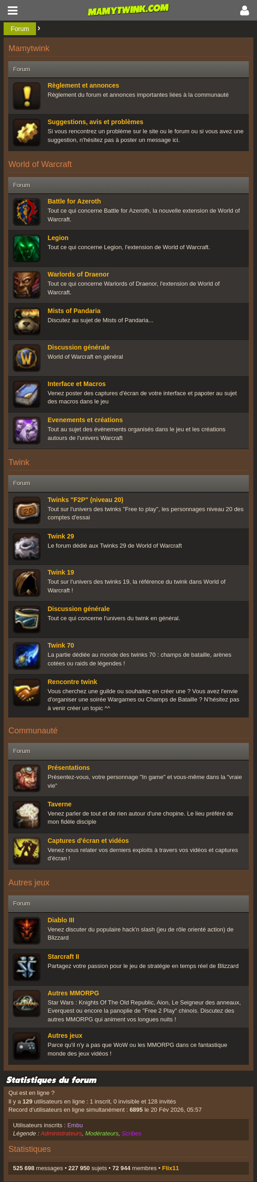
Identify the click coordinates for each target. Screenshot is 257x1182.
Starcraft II (63, 956)
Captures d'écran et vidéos (88, 840)
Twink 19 (61, 572)
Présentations (69, 767)
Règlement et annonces (83, 85)
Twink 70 (61, 645)
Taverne (60, 804)
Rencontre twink (73, 681)
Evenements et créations (85, 420)
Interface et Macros (77, 383)
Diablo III (61, 920)
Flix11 (170, 1168)
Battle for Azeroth (74, 201)
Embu (75, 1125)
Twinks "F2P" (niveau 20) (85, 499)
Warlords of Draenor (78, 274)
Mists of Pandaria (74, 310)
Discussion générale (79, 347)
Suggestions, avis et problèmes (96, 122)
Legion (58, 237)
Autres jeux (65, 1035)
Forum (19, 28)
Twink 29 (61, 536)
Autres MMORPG (73, 993)
